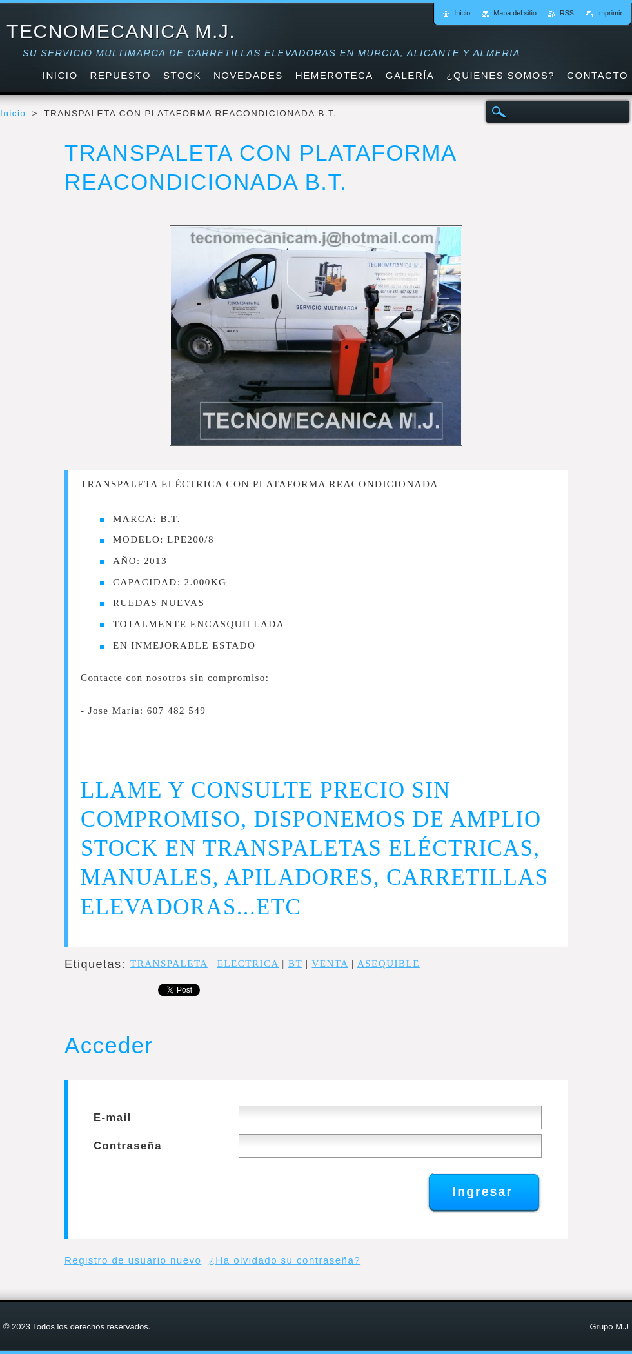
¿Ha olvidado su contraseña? (284, 1260)
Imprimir (609, 13)
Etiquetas (93, 964)
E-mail (113, 1117)
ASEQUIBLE (388, 963)
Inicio (13, 113)
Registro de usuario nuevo (132, 1260)
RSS (567, 13)
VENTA (329, 963)
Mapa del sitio (515, 13)
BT (295, 963)
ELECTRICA (248, 963)
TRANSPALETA (169, 963)
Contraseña (128, 1146)
